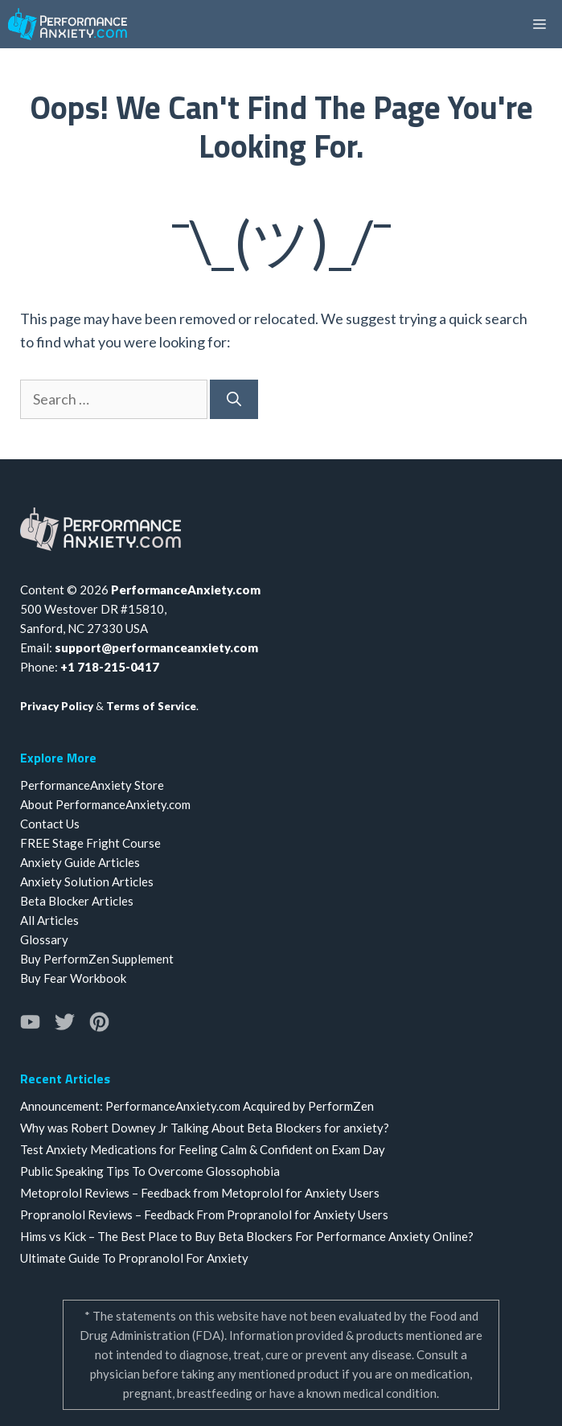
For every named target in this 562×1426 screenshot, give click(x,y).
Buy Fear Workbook (73, 978)
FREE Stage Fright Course (90, 843)
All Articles (49, 920)
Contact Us (50, 823)
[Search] (234, 399)
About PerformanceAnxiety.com (105, 804)
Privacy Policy (56, 706)
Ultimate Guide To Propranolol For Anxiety (134, 1258)
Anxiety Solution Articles (87, 881)
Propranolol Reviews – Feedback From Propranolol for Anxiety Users (204, 1214)
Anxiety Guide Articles (80, 862)
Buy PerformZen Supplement (97, 958)
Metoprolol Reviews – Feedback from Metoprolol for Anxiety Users (199, 1193)
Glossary (44, 939)
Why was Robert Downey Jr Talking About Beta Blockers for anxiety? (204, 1127)
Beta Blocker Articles (76, 901)
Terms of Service (151, 706)
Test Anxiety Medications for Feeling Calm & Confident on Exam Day (202, 1149)
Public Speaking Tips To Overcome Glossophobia (150, 1171)
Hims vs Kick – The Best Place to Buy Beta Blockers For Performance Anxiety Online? (247, 1236)
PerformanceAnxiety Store (92, 785)
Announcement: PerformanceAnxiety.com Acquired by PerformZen (197, 1106)
